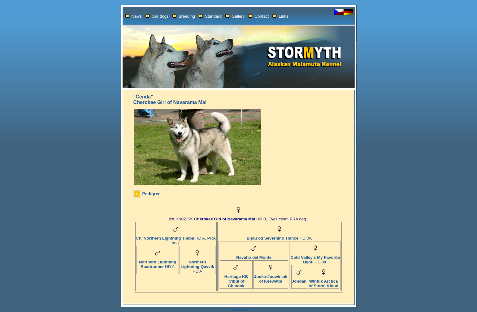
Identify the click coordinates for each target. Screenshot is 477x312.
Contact (258, 16)
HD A (157, 262)
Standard (210, 16)
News (133, 16)
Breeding (183, 16)
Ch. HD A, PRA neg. (175, 238)
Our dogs (157, 16)
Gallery (235, 16)
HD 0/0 (280, 236)
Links (280, 16)
